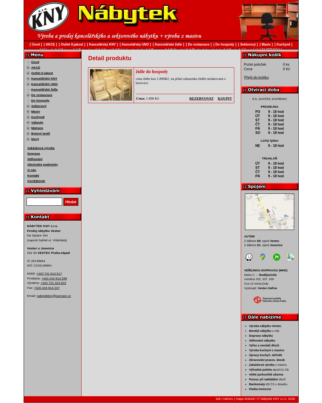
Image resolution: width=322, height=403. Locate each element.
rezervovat (201, 98)
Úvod (35, 62)
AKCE (35, 67)
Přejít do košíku (256, 77)
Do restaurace (41, 95)
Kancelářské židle (44, 89)
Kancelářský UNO (44, 84)
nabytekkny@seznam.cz (54, 296)
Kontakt (33, 175)
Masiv (35, 111)
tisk (218, 398)
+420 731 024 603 (53, 283)
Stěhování (35, 159)
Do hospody (40, 100)
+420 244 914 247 (47, 287)
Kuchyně (38, 117)
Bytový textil (40, 133)
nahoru (228, 398)
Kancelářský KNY (44, 78)
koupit (225, 98)
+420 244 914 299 (54, 278)
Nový (35, 139)
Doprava (34, 153)
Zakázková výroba (41, 148)
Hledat (70, 202)
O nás (32, 170)
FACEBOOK (36, 181)
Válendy (37, 122)
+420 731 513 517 (49, 273)
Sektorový (39, 106)
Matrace (37, 128)
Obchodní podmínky (43, 164)
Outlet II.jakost (42, 73)
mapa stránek (245, 398)
